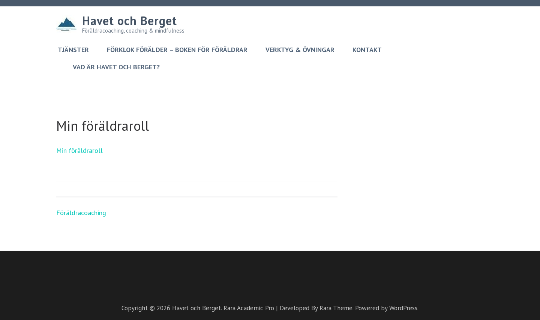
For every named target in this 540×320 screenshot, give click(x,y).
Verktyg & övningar (300, 50)
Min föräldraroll (79, 150)
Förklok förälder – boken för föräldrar (177, 50)
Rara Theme (336, 308)
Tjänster (73, 50)
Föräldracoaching (81, 212)
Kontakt (367, 50)
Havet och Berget (129, 20)
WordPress (403, 308)
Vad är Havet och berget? (116, 67)
